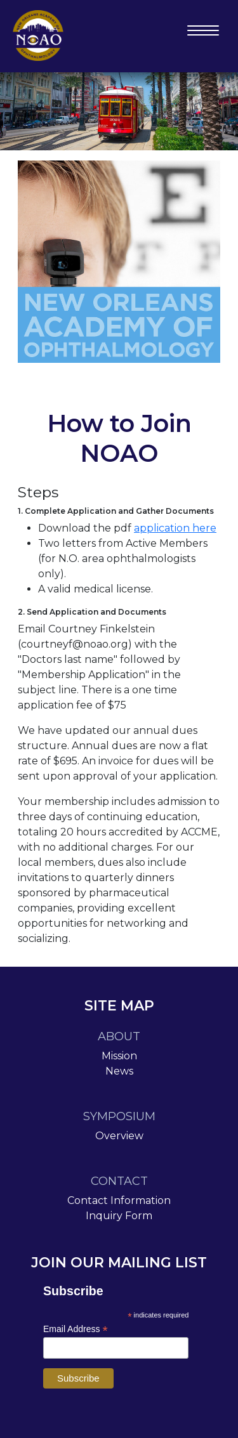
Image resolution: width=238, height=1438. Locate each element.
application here (175, 528)
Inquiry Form (119, 1216)
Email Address (75, 1329)
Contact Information (119, 1200)
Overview (119, 1136)
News (119, 1071)
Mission (119, 1056)
